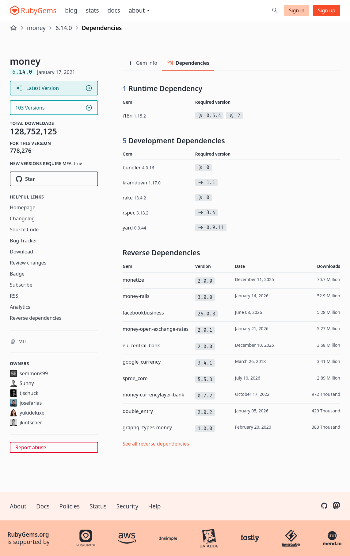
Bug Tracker (23, 240)
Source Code (24, 229)
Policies (69, 506)
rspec (136, 212)
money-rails (136, 296)
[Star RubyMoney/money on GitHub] (53, 179)
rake (134, 197)
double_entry (138, 411)
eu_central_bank (141, 345)
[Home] (13, 28)
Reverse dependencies (35, 318)
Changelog (22, 218)
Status (98, 506)
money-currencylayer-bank (153, 394)
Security (127, 506)
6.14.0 (63, 28)
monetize (133, 279)
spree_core (135, 378)
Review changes (28, 262)
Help (154, 506)
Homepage (22, 207)
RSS (14, 295)
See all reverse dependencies (156, 443)
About (18, 506)
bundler (138, 167)
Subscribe (21, 284)
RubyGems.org (28, 535)
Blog (71, 10)
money (36, 28)
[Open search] (274, 10)
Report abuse (30, 447)
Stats (92, 10)
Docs (114, 10)
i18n (134, 115)
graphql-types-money (147, 427)
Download (21, 251)
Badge (17, 273)
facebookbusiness (143, 312)
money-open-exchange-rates (155, 329)
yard (134, 227)
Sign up (326, 10)
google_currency (142, 361)
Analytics (20, 306)
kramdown (142, 182)
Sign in (297, 10)
